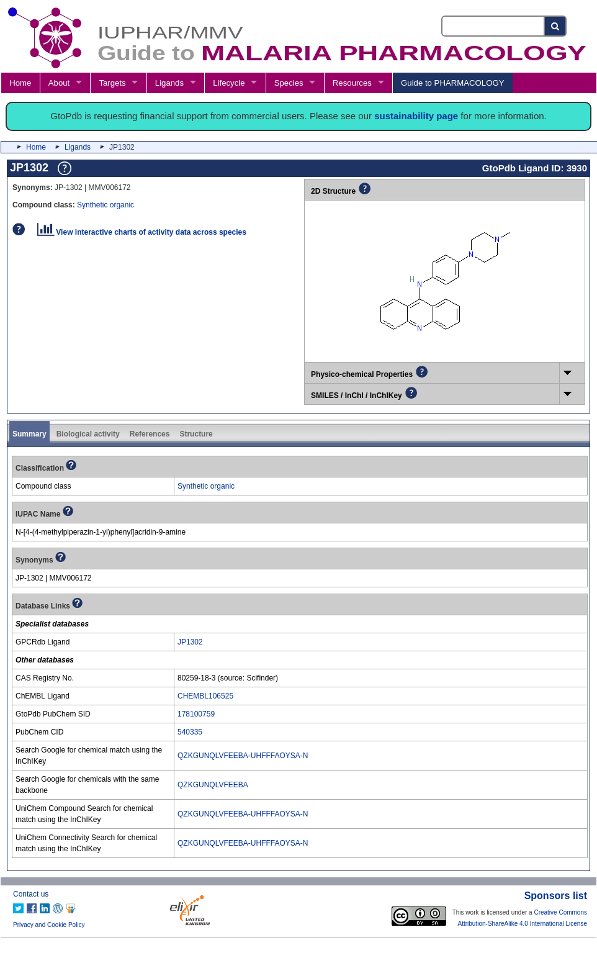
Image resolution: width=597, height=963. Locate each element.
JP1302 (190, 642)
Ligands (169, 83)
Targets (112, 83)
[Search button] (556, 26)
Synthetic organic (105, 205)
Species (288, 83)
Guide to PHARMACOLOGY (452, 83)
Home (20, 83)
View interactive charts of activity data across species (141, 232)
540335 (189, 732)
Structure (195, 434)
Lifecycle (229, 83)
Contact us (30, 894)
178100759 (196, 714)
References (150, 434)
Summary (29, 434)
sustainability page (416, 116)
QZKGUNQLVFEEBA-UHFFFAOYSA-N (242, 755)
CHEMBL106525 (205, 696)
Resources (352, 83)
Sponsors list (555, 895)
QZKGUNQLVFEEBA (212, 784)
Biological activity (88, 434)
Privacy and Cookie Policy (49, 924)
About (59, 83)
